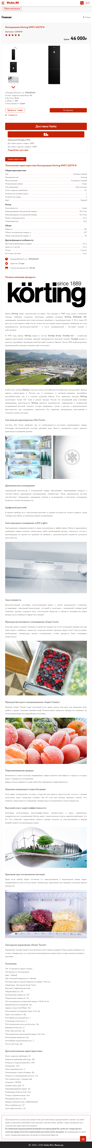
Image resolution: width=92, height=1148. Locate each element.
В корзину (68, 110)
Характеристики (16, 159)
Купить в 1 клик (15, 110)
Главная (7, 17)
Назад (86, 17)
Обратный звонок (12, 8)
